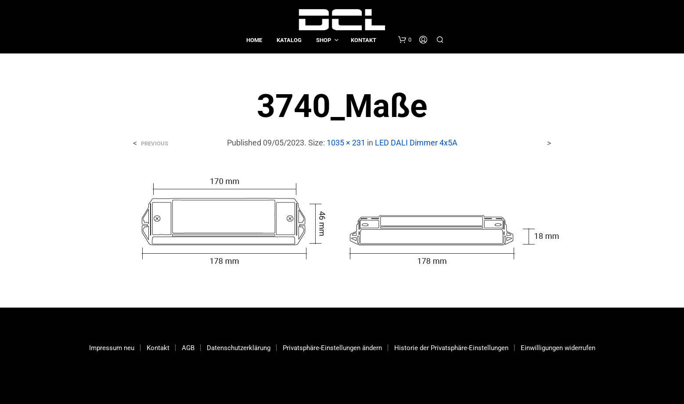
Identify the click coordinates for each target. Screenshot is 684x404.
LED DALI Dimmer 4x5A (416, 142)
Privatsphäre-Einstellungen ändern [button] (332, 348)
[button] (404, 39)
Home (254, 40)
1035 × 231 (346, 142)
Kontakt (363, 40)
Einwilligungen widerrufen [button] (558, 348)
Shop (323, 40)
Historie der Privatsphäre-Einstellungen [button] (451, 348)
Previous (154, 143)
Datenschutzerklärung (238, 348)
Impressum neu (111, 348)
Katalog (289, 40)
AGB (188, 348)
